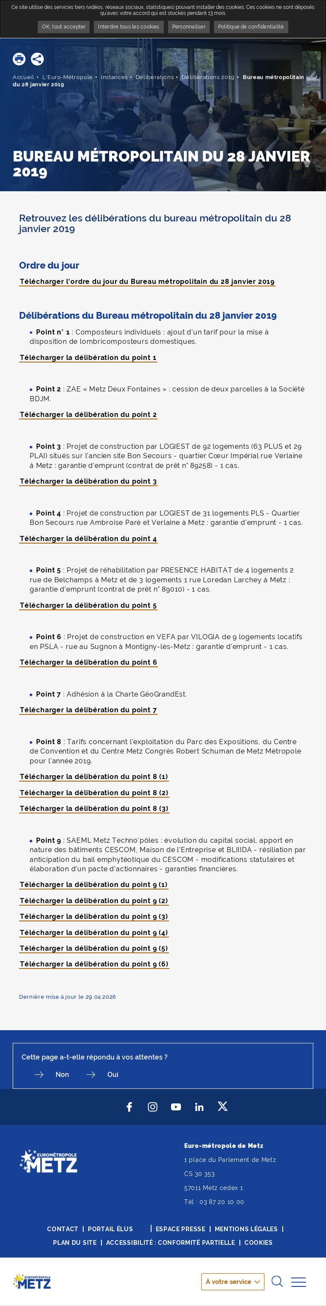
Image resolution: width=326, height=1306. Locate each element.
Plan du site (74, 1242)
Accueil (23, 77)
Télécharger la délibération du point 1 (88, 358)
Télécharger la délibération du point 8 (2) (94, 793)
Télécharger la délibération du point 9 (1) (94, 885)
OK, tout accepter (63, 27)
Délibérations (155, 77)
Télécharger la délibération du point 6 (88, 662)
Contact (63, 1229)
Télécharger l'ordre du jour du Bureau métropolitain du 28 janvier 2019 (147, 282)
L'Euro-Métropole (67, 77)
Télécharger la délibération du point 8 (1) (94, 777)
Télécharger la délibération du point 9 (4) (94, 933)
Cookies (258, 1242)
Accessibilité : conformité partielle (170, 1242)
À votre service (228, 1282)
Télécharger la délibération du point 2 (88, 415)
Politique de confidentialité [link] (251, 27)
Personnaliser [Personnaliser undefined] (188, 27)
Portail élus (110, 1229)
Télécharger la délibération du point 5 (88, 605)
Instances (114, 77)
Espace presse (180, 1229)
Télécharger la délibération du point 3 (88, 481)
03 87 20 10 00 (222, 1201)
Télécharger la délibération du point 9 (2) (94, 901)
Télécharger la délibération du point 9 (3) (94, 916)
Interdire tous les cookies (128, 27)
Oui (112, 1075)
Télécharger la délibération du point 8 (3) (94, 809)
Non (62, 1075)
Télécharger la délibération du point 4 (88, 539)
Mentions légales (246, 1229)
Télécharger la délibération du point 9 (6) (94, 964)
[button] (19, 59)
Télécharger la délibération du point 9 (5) (94, 948)
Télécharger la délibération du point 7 (88, 710)
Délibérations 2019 (208, 77)
